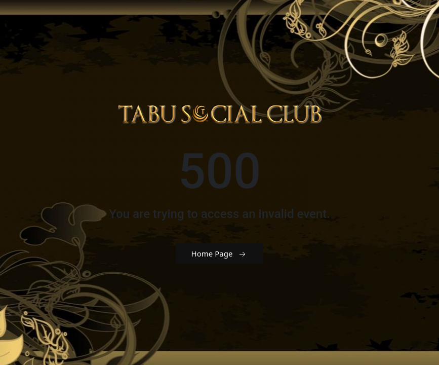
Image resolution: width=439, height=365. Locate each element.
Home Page (219, 254)
